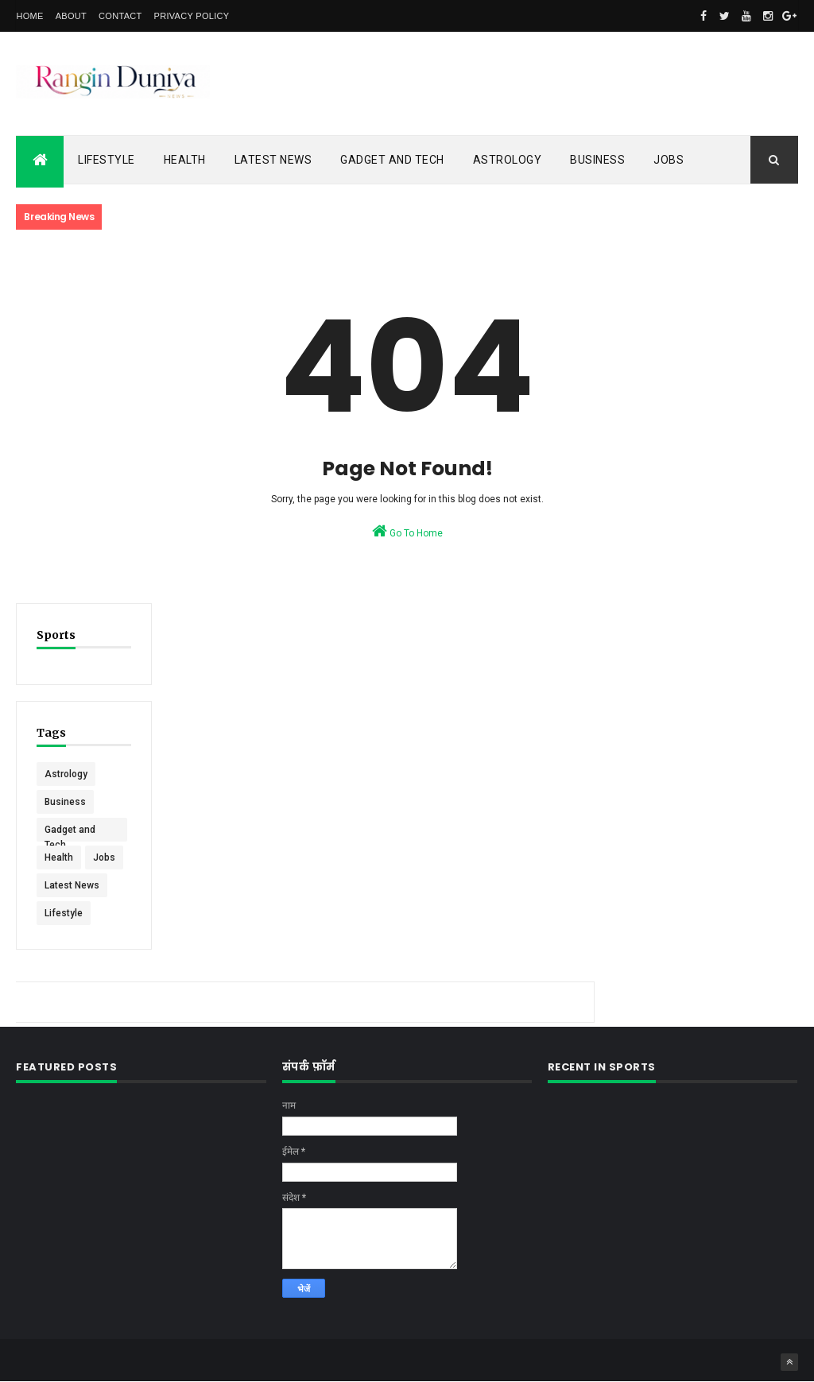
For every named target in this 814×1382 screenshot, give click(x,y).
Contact (120, 16)
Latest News (273, 159)
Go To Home (407, 531)
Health (185, 159)
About (71, 16)
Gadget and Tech (392, 159)
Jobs (668, 159)
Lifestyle (106, 159)
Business (597, 159)
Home (29, 16)
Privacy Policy (192, 16)
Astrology (507, 159)
